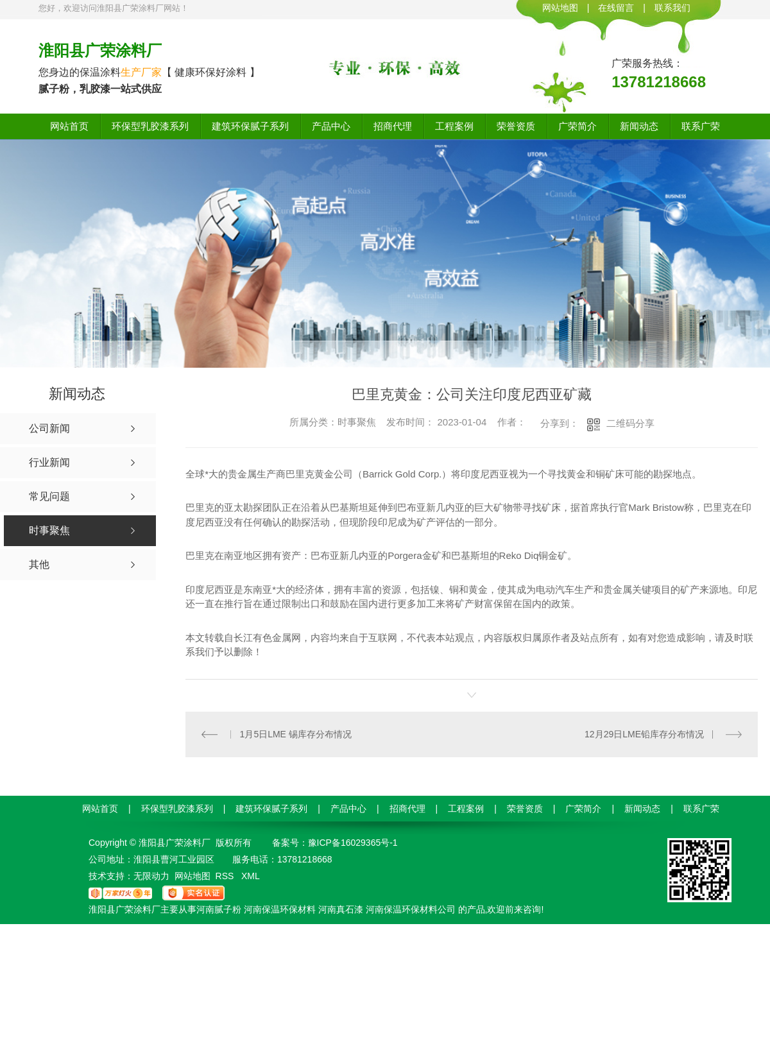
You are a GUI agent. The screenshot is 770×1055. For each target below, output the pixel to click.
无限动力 (151, 875)
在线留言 (616, 8)
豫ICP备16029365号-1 (353, 842)
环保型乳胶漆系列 (150, 126)
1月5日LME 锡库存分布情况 (296, 733)
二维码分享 (630, 423)
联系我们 (672, 8)
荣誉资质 (516, 126)
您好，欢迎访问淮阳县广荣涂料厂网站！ (113, 8)
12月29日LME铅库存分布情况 (644, 733)
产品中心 (331, 126)
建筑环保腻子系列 (250, 126)
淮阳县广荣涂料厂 (100, 50)
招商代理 (392, 126)
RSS (226, 875)
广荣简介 (577, 126)
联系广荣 (700, 126)
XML (250, 875)
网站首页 (69, 126)
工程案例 (454, 126)
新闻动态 (639, 126)
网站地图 (560, 8)
